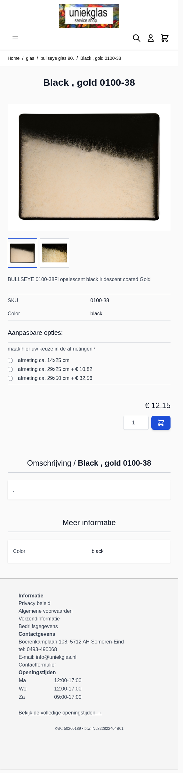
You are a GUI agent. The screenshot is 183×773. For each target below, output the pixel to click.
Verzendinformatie (39, 618)
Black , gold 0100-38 (100, 58)
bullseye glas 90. (57, 58)
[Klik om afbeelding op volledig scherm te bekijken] (89, 167)
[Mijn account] (150, 38)
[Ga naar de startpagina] (89, 16)
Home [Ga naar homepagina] (14, 58)
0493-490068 (42, 649)
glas (30, 58)
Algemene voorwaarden (46, 611)
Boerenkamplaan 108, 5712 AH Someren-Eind (71, 641)
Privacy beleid (35, 603)
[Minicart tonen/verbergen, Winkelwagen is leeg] (165, 38)
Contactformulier (37, 664)
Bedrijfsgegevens (38, 626)
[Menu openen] (15, 38)
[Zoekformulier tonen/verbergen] (136, 38)
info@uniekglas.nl (56, 657)
